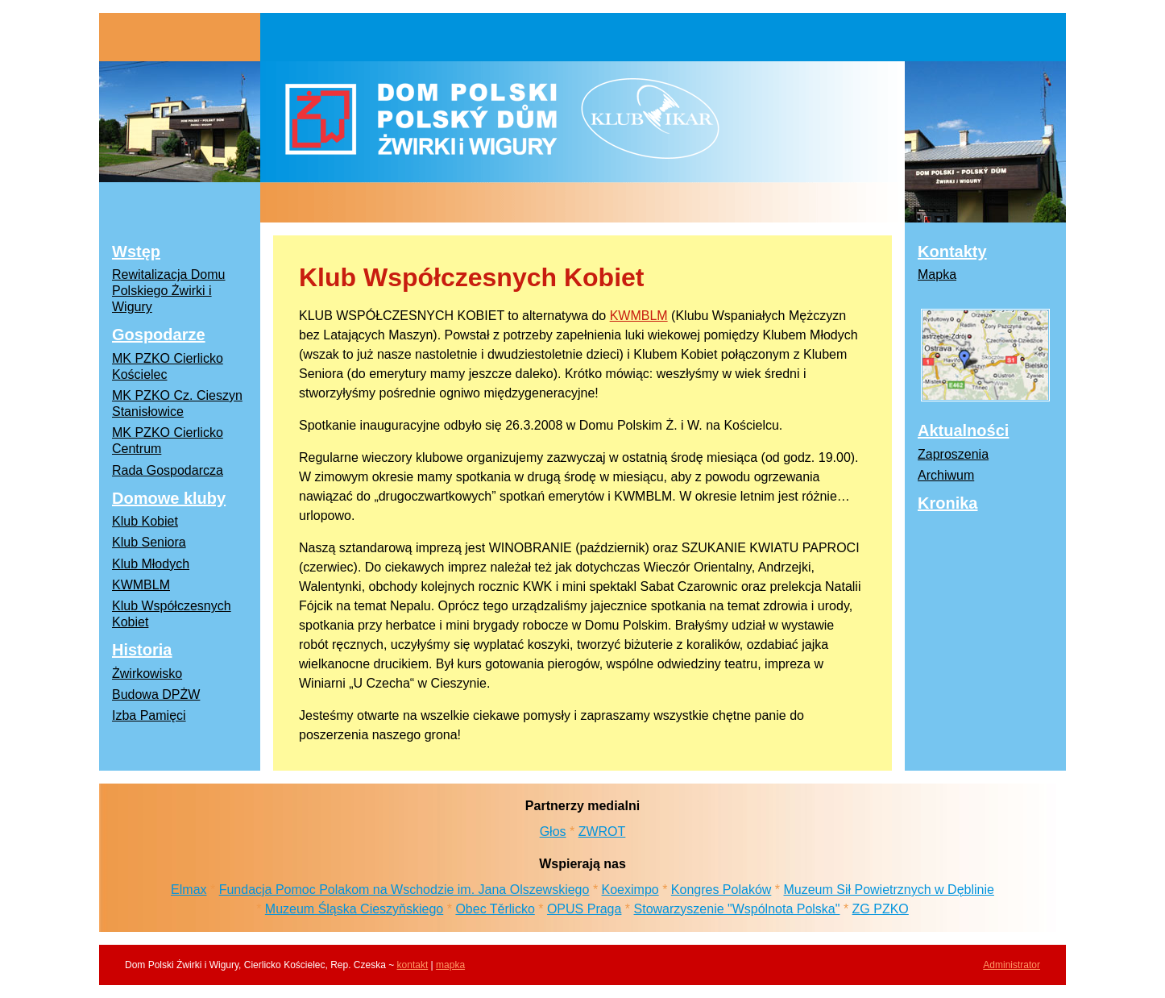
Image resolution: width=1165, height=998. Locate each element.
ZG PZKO (880, 909)
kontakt (413, 965)
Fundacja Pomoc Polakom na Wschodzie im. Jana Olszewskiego (404, 889)
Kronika (947, 503)
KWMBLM (639, 315)
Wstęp (136, 251)
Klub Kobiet (145, 521)
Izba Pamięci (149, 715)
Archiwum (946, 475)
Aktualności (963, 430)
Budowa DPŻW (156, 694)
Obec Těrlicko (494, 909)
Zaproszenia (953, 454)
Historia (142, 650)
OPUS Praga (584, 909)
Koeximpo (630, 889)
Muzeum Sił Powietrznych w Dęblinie (888, 889)
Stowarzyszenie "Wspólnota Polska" (737, 909)
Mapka (937, 274)
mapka (450, 965)
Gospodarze (158, 334)
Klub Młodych (150, 564)
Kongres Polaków (721, 889)
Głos (553, 831)
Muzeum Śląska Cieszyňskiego (354, 909)
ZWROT (602, 831)
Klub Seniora (149, 542)
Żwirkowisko (147, 673)
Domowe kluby (169, 498)
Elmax (188, 889)
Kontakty (952, 251)
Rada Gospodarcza (167, 470)
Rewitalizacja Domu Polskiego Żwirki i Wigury (169, 291)
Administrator (1011, 965)
